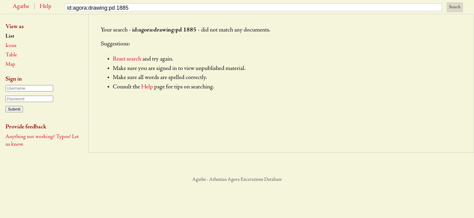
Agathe (21, 7)
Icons (10, 45)
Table (11, 55)
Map (10, 64)
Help (45, 7)
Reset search (127, 59)
